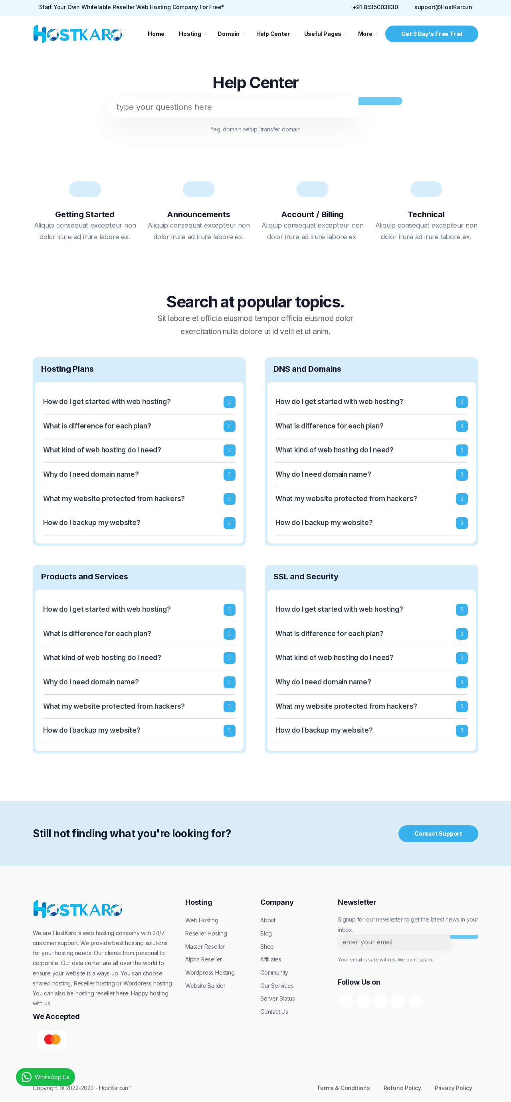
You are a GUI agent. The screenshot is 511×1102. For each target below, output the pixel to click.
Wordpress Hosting (210, 972)
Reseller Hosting (206, 933)
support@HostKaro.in (443, 7)
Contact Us (274, 1011)
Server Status (277, 998)
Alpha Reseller (203, 959)
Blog (266, 933)
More (365, 33)
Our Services (277, 985)
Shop (267, 946)
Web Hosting (201, 920)
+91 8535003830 (375, 7)
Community (274, 972)
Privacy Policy (453, 1087)
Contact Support (438, 833)
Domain (229, 33)
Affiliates (270, 959)
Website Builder (205, 985)
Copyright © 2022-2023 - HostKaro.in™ (82, 1087)
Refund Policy (402, 1087)
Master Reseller (205, 946)
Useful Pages (323, 33)
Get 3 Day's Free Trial (431, 33)
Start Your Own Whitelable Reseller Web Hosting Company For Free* (131, 7)
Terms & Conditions (343, 1087)
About (267, 920)
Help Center (273, 33)
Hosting (190, 33)
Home (156, 33)
